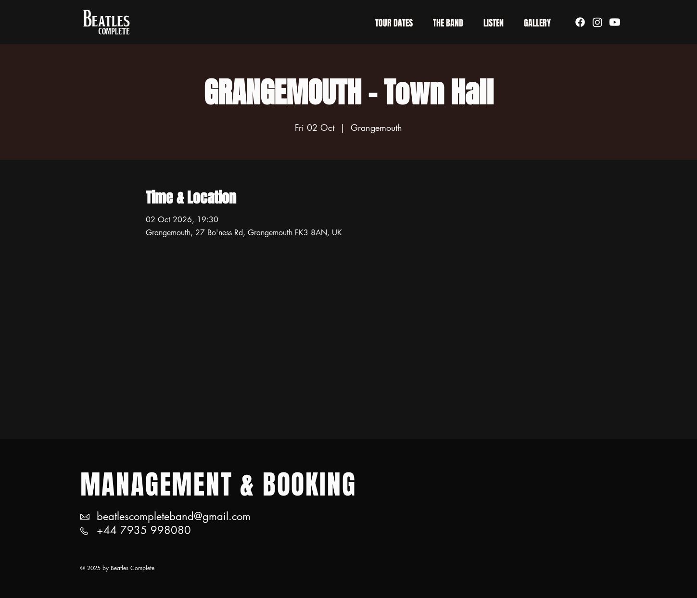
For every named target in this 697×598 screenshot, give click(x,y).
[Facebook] (580, 22)
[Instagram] (597, 22)
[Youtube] (614, 22)
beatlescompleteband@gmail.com (174, 516)
